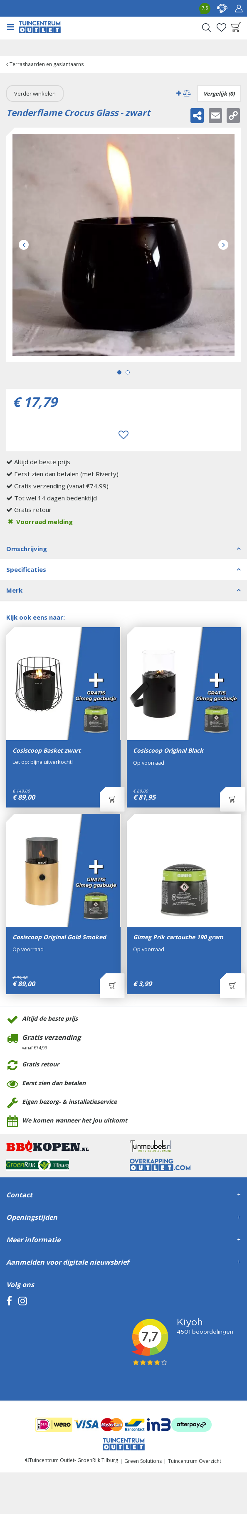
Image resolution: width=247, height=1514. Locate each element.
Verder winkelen (35, 93)
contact (222, 8)
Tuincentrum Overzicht (194, 1461)
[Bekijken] (236, 27)
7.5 (205, 8)
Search (206, 27)
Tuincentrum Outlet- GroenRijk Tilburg (73, 1460)
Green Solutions (143, 1461)
